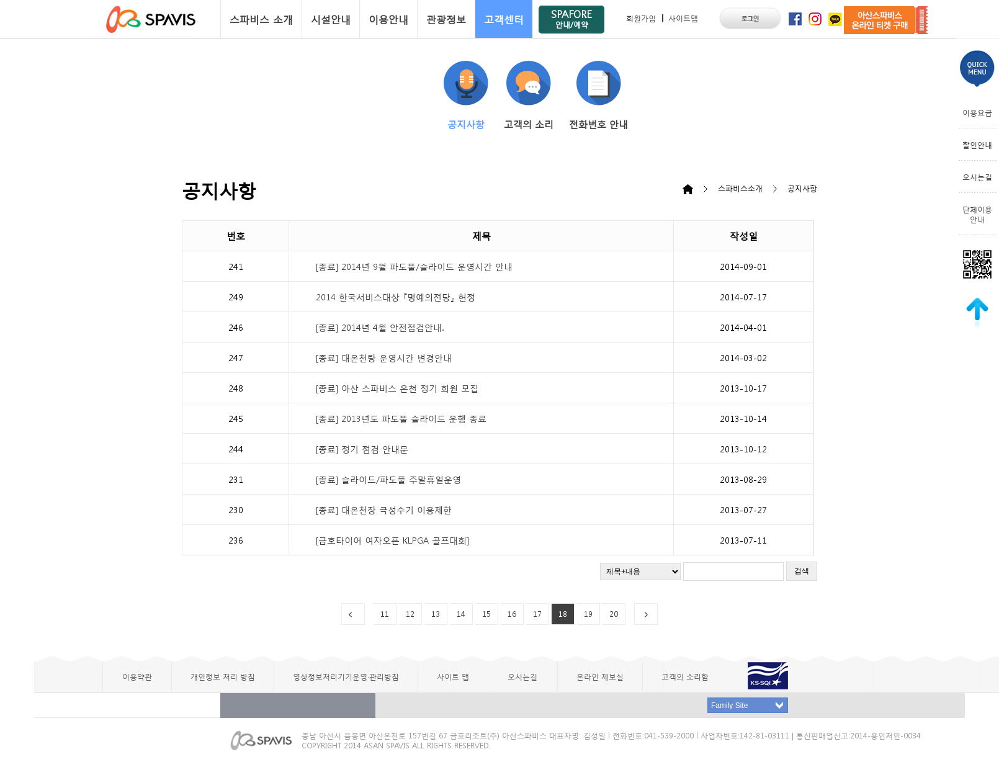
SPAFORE (571, 18)
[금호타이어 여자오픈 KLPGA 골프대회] (392, 539)
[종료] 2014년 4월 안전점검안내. (380, 327)
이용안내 (388, 18)
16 (512, 614)
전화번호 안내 (598, 95)
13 (435, 614)
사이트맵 (683, 18)
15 (486, 614)
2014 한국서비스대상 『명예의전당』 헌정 (395, 296)
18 (562, 614)
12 (410, 614)
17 (537, 614)
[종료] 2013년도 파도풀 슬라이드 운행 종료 (401, 418)
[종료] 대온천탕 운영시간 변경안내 (384, 357)
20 (613, 614)
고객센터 (504, 18)
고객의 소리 (528, 95)
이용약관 (137, 676)
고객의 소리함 (685, 676)
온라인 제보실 (600, 676)
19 (588, 614)
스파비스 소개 (261, 18)
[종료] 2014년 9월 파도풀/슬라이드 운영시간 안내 (414, 266)
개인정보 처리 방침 (222, 676)
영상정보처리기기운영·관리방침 (346, 676)
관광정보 (446, 18)
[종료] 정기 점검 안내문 (362, 448)
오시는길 (977, 177)
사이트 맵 (453, 676)
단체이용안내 (977, 214)
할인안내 (977, 145)
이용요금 (977, 112)
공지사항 (466, 95)
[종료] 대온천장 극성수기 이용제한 (384, 509)
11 (384, 614)
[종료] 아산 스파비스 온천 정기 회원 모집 (397, 387)
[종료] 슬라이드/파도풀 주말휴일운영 (388, 479)
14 (461, 614)
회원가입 (641, 18)
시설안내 (331, 18)
